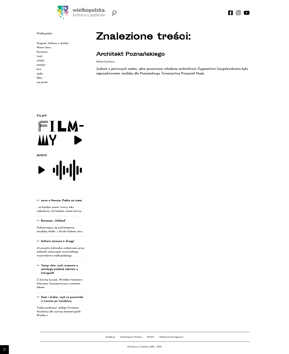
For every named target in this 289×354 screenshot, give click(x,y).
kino (39, 69)
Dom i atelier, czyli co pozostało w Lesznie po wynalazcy (62, 299)
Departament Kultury (131, 337)
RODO (150, 337)
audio (40, 73)
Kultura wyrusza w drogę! (57, 241)
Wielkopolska (44, 33)
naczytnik (42, 82)
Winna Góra (44, 47)
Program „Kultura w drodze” (53, 43)
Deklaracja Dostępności (171, 337)
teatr (40, 56)
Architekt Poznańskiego (130, 55)
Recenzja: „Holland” (53, 221)
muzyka (41, 65)
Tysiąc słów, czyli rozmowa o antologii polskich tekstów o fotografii (59, 269)
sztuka (40, 60)
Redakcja (110, 337)
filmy (39, 78)
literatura (42, 52)
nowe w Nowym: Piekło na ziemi (61, 200)
